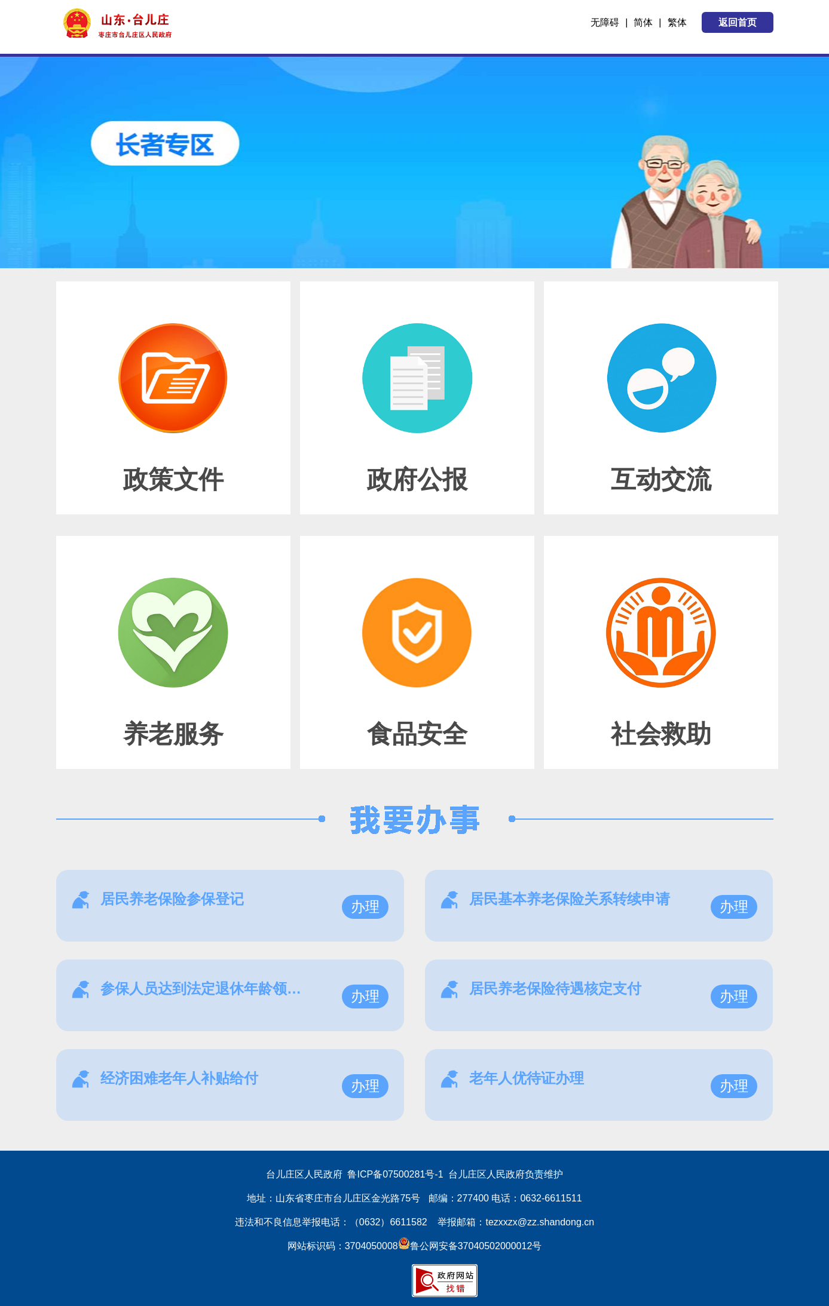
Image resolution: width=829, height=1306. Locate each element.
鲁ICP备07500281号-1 (395, 1174)
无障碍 (605, 22)
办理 (365, 907)
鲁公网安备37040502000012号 (470, 1246)
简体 (643, 22)
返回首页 (737, 22)
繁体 (677, 22)
